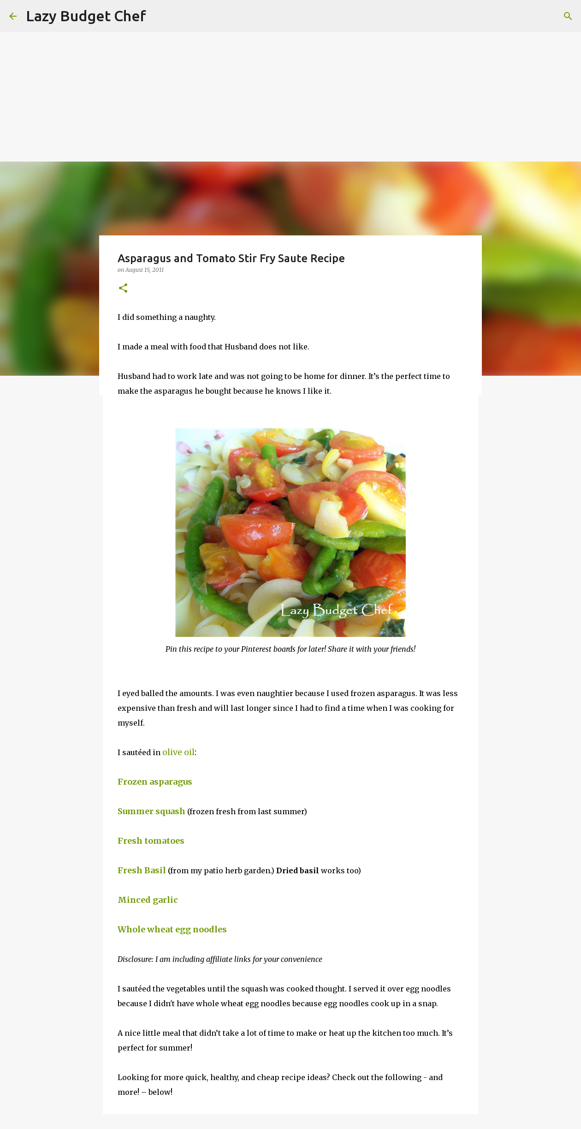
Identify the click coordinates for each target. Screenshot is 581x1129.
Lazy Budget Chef (86, 15)
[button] (123, 288)
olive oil (178, 752)
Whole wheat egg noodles (174, 929)
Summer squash (151, 811)
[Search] (568, 16)
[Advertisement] (276, 64)
